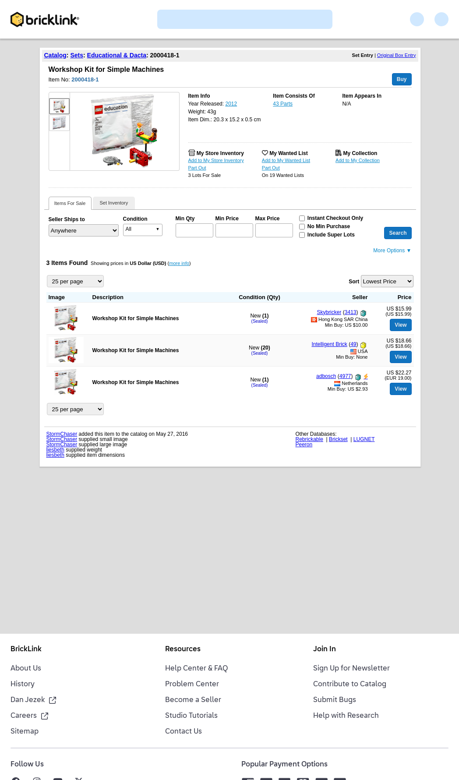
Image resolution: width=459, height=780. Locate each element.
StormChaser (62, 434)
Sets (76, 55)
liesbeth (55, 450)
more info (179, 263)
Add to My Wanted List (286, 160)
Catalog (55, 55)
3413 (351, 312)
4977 (345, 376)
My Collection (360, 153)
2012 (231, 104)
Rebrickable (309, 439)
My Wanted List (288, 153)
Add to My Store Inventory (216, 160)
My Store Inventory (220, 153)
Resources (183, 649)
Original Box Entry (396, 55)
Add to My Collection (357, 160)
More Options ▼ (392, 250)
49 (353, 344)
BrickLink (26, 649)
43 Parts (283, 104)
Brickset (338, 439)
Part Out (197, 167)
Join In (324, 649)
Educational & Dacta (116, 55)
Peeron (304, 444)
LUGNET (364, 439)
